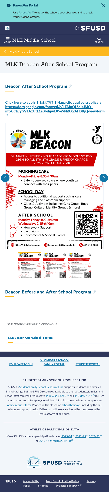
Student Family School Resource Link (41, 386)
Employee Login (21, 364)
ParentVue (26, 12)
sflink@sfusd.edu (57, 395)
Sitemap (43, 485)
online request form (19, 404)
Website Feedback (68, 485)
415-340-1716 (84, 395)
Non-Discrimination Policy (62, 481)
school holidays (71, 404)
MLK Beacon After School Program (30, 337)
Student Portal (88, 364)
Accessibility (31, 481)
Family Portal (54, 364)
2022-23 (81, 436)
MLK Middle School (24, 51)
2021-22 (95, 436)
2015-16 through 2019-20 (56, 440)
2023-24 (67, 436)
